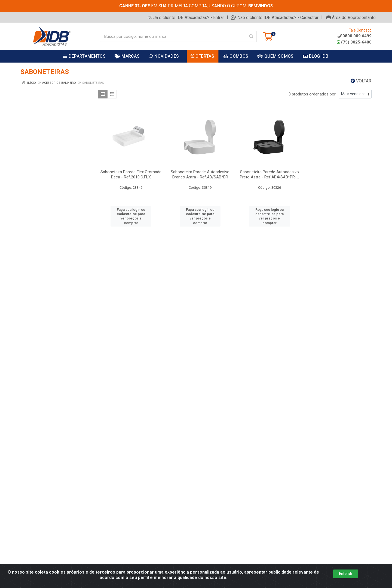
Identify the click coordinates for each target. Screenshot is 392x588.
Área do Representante (351, 17)
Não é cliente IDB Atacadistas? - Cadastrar (274, 17)
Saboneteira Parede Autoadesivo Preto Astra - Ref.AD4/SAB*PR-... (269, 174)
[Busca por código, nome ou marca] (173, 36)
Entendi (345, 573)
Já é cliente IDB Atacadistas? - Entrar (186, 17)
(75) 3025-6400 (354, 42)
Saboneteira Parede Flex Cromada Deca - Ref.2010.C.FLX (130, 174)
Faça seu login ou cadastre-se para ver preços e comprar (131, 216)
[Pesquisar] (251, 36)
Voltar (361, 80)
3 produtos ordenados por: (312, 94)
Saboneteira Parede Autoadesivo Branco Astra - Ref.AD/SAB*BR (200, 174)
